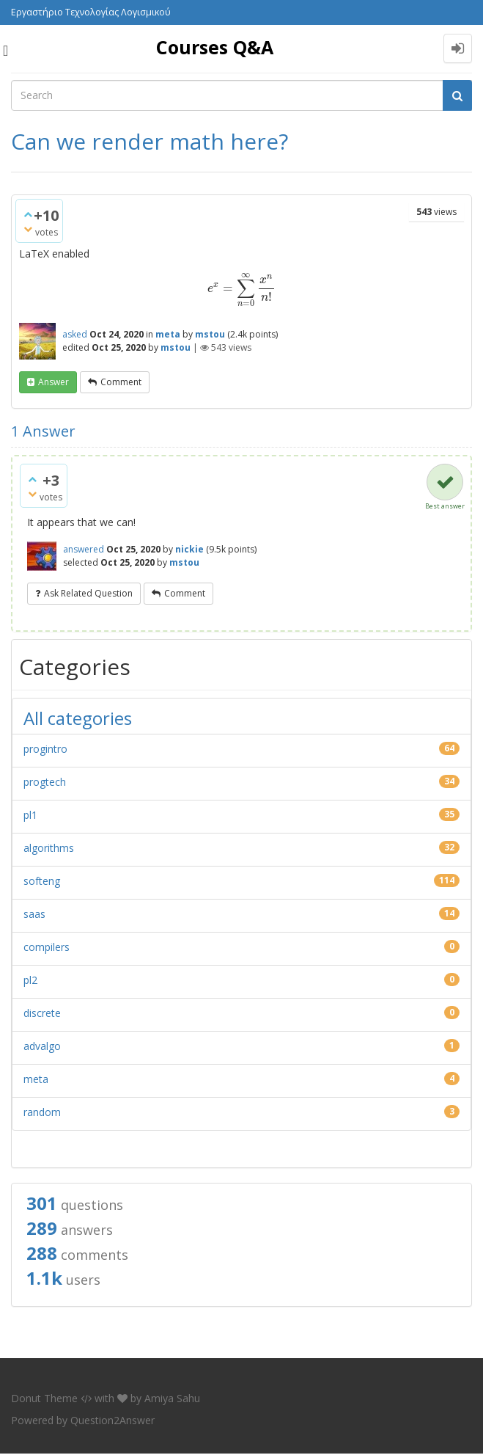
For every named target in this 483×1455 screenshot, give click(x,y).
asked (74, 334)
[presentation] (241, 288)
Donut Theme (44, 1398)
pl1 (30, 815)
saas (34, 914)
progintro (45, 749)
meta (167, 334)
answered (83, 549)
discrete (42, 1013)
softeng (41, 881)
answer (53, 382)
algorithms (48, 848)
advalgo (42, 1046)
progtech (44, 782)
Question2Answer (112, 1420)
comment (120, 382)
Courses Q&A (214, 46)
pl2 (30, 980)
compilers (46, 947)
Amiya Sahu (172, 1398)
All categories (77, 718)
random (42, 1112)
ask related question (88, 593)
